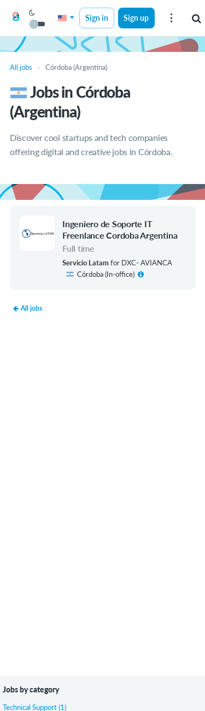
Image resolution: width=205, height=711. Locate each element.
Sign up (136, 17)
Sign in (96, 17)
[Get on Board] (16, 18)
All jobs (27, 308)
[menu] (171, 18)
